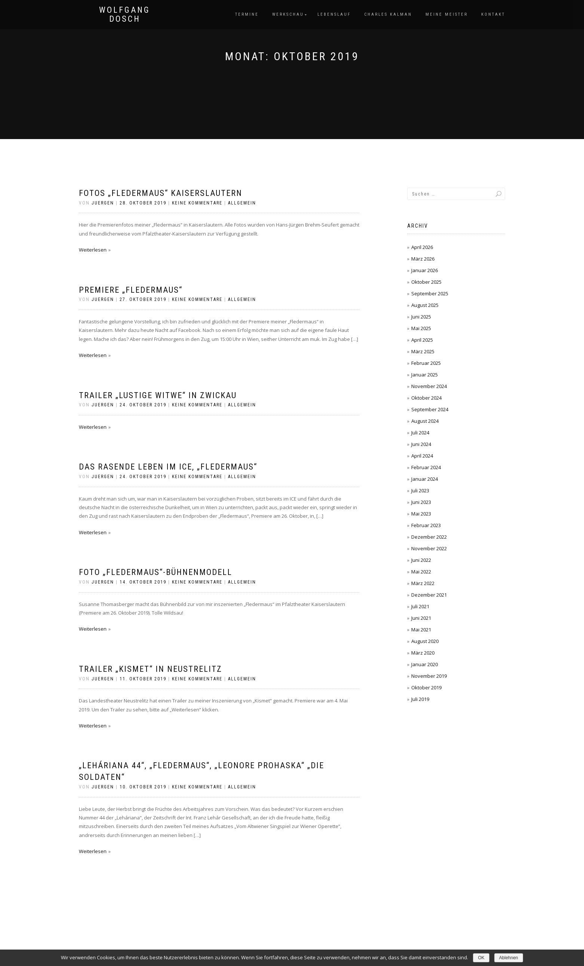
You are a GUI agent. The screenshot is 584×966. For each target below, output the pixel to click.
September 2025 (429, 293)
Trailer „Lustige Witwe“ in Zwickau (158, 395)
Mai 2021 (421, 629)
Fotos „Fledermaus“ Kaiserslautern (160, 193)
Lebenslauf (334, 14)
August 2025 (425, 305)
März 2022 (422, 583)
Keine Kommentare (197, 203)
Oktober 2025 (426, 282)
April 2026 (422, 247)
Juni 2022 (421, 560)
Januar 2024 (424, 479)
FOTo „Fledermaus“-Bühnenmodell (155, 572)
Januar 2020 (424, 664)
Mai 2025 (421, 328)
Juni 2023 (421, 502)
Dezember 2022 (429, 536)
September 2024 (429, 409)
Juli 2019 (420, 699)
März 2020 (422, 652)
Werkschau (288, 14)
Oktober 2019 (426, 687)
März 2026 (422, 258)
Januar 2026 (424, 270)
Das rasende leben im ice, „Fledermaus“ (168, 466)
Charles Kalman (388, 14)
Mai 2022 (421, 571)
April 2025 (422, 339)
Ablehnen (508, 957)
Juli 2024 (420, 432)
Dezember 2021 (429, 594)
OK (481, 957)
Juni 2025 (421, 316)
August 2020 (425, 641)
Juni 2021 (421, 618)
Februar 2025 (426, 363)
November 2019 (429, 676)
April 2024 (422, 455)
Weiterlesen (93, 249)
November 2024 (429, 386)
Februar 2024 (426, 467)
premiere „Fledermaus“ (130, 290)
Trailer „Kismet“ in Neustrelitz (150, 669)
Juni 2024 (421, 444)
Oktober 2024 (426, 397)
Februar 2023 (426, 525)
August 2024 (425, 421)
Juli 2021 (420, 606)
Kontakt (493, 14)
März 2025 (422, 351)
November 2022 (429, 548)
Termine (247, 14)
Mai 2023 (421, 513)
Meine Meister (446, 14)
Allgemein (242, 203)
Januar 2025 (424, 374)
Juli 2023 (420, 490)
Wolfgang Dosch (124, 15)
